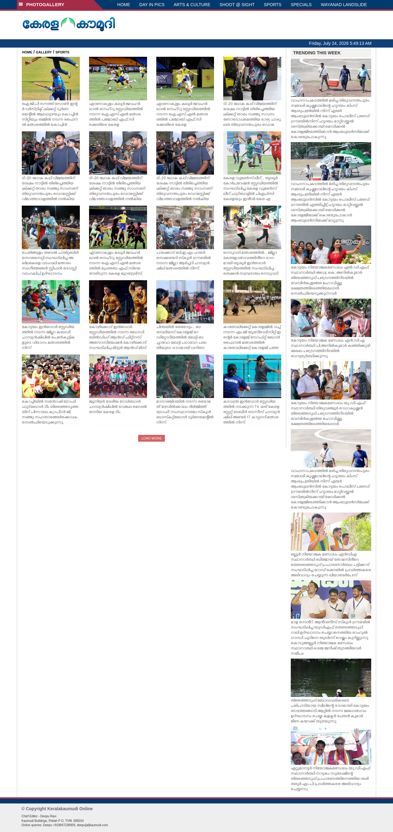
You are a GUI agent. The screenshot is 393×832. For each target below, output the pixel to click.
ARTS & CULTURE (192, 4)
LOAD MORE (151, 438)
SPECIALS (301, 4)
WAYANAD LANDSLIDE (344, 4)
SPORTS (272, 4)
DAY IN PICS (152, 4)
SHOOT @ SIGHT (237, 4)
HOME (123, 4)
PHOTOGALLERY (41, 4)
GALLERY (44, 52)
